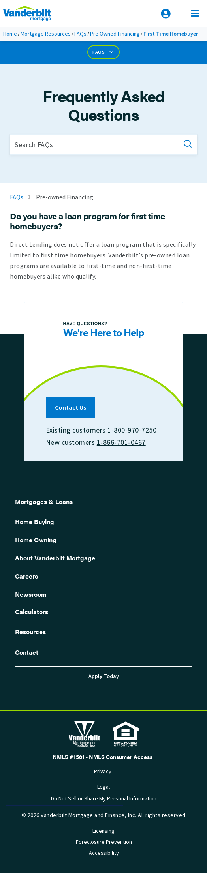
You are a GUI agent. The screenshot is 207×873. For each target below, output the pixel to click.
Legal (103, 787)
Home (10, 33)
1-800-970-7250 (131, 430)
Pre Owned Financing (115, 33)
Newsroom (31, 594)
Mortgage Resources (46, 33)
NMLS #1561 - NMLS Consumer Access (102, 757)
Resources (30, 631)
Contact (26, 652)
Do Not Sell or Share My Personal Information (103, 798)
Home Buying (34, 521)
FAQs (80, 33)
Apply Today (103, 676)
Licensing (103, 831)
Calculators (31, 611)
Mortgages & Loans (44, 501)
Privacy (102, 771)
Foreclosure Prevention (104, 842)
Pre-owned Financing (64, 197)
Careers (26, 576)
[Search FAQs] (103, 144)
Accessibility (104, 853)
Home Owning (35, 539)
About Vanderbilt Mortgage (55, 557)
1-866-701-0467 (121, 442)
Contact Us (70, 407)
